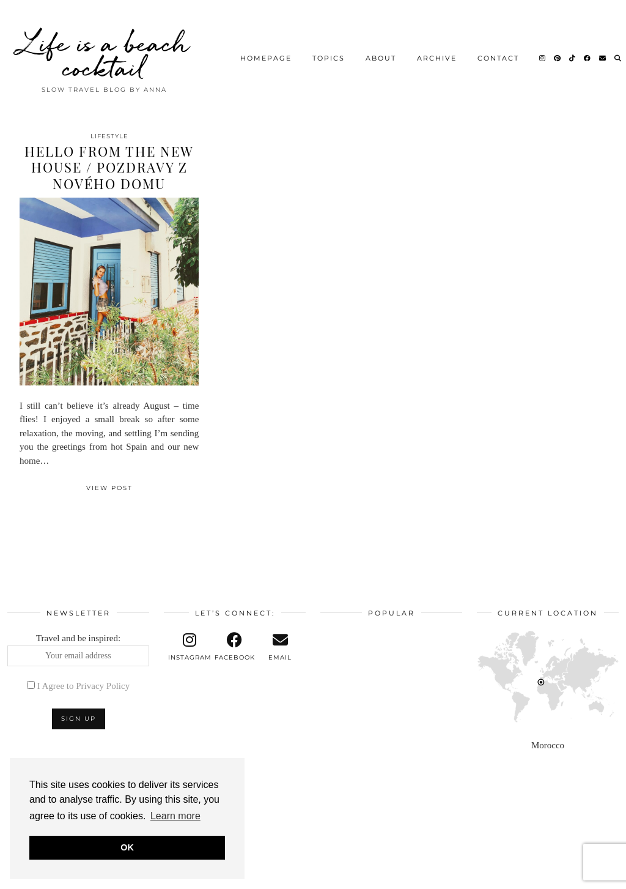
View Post (109, 488)
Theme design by (566, 875)
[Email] (603, 52)
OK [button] (127, 847)
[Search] (618, 52)
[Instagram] (543, 52)
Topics (328, 52)
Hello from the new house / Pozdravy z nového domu (109, 167)
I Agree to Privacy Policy (83, 686)
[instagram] (189, 647)
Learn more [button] (175, 816)
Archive (437, 52)
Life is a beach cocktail (104, 49)
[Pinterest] (558, 52)
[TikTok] (572, 52)
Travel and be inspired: (78, 649)
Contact (498, 52)
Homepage (266, 52)
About (381, 52)
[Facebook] (588, 52)
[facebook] (234, 647)
